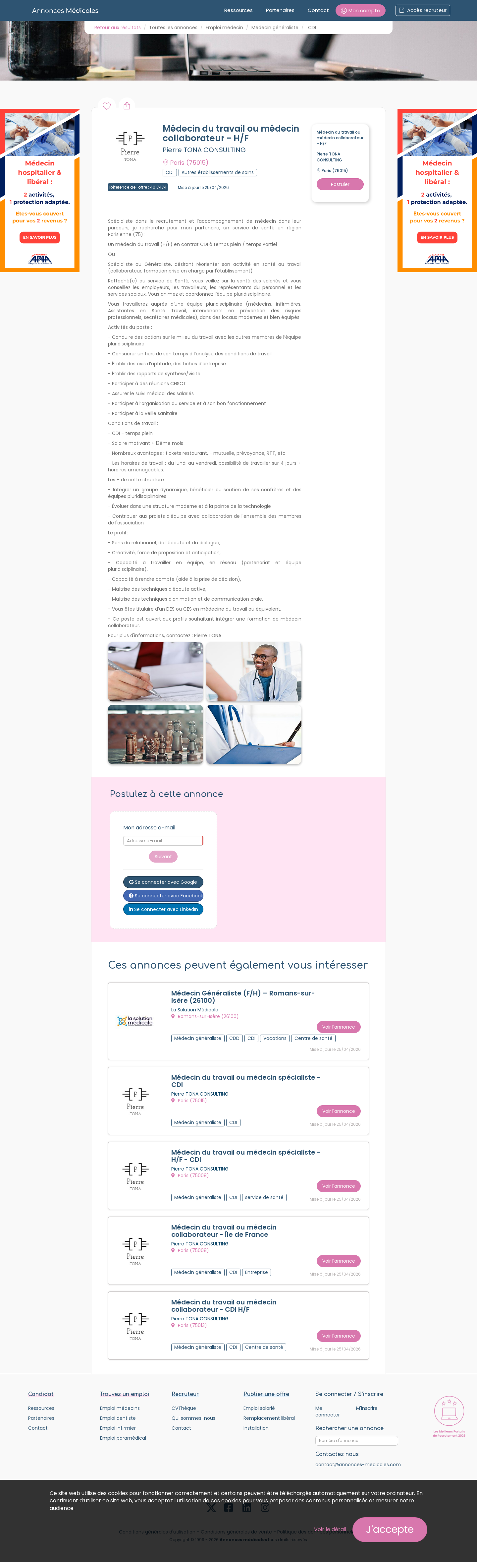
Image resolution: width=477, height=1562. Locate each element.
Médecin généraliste (274, 27)
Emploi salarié (259, 1408)
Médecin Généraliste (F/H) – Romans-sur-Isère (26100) (243, 997)
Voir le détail (330, 1529)
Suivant (163, 856)
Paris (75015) (189, 1100)
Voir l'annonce (338, 1027)
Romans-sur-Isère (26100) (205, 1016)
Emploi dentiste (118, 1418)
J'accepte (390, 1529)
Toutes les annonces (173, 27)
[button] (360, 10)
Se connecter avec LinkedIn (163, 909)
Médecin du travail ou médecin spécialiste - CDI (246, 1081)
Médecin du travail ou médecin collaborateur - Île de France (224, 1231)
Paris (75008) (190, 1175)
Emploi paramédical (123, 1438)
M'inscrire (367, 1408)
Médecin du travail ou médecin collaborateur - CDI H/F (224, 1305)
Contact (318, 10)
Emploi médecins (120, 1408)
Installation (256, 1428)
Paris (186, 162)
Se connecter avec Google (163, 882)
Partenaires (280, 10)
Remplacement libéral (269, 1418)
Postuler (340, 184)
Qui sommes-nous (193, 1418)
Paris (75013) (189, 1325)
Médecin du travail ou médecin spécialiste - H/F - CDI (246, 1156)
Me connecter (327, 1411)
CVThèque (184, 1408)
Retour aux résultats (117, 27)
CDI (312, 27)
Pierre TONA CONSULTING (204, 149)
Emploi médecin (224, 27)
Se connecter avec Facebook (166, 895)
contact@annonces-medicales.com (358, 1464)
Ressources (238, 10)
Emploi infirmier (118, 1428)
